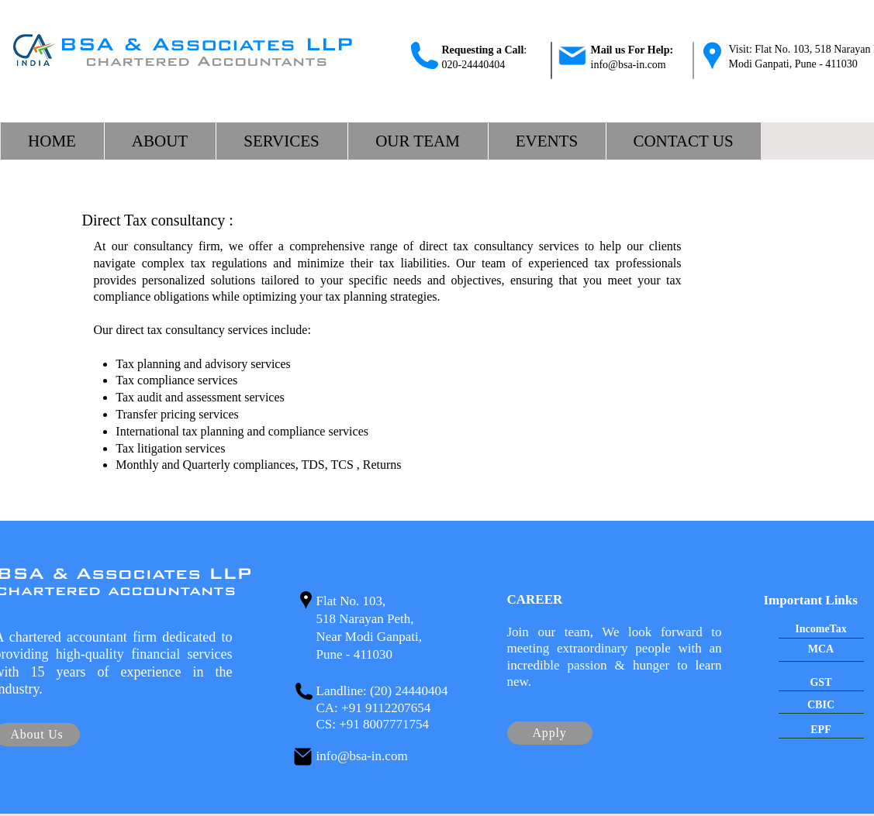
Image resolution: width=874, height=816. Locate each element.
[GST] (821, 682)
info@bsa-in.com (628, 65)
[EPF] (821, 730)
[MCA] (821, 650)
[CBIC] (821, 705)
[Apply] (549, 733)
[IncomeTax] (821, 630)
